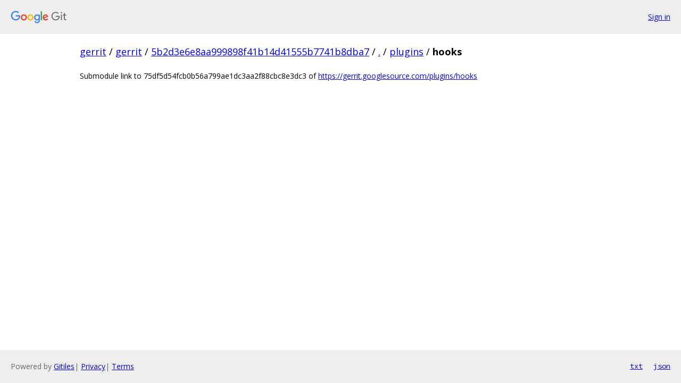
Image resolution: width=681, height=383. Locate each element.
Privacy (93, 366)
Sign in (659, 17)
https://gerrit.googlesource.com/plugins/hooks (397, 76)
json (661, 366)
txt (636, 366)
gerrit (93, 51)
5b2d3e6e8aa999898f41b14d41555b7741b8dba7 (260, 51)
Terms (123, 366)
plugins (406, 51)
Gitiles (64, 366)
